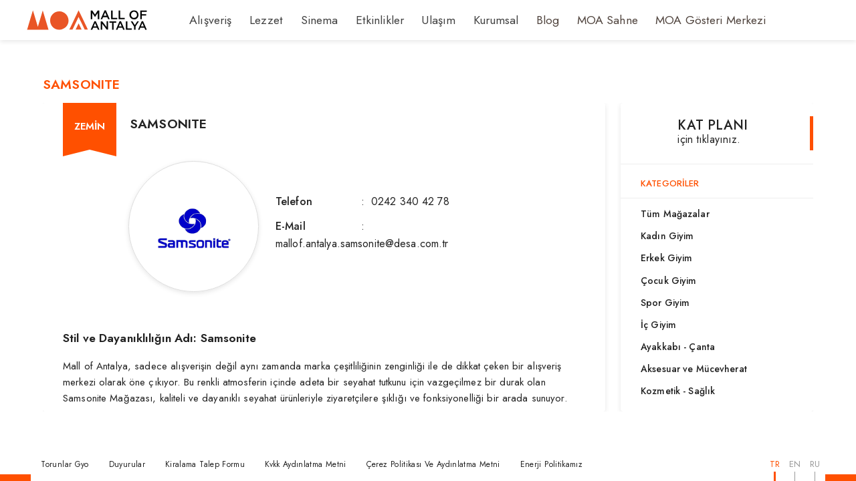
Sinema (308, 20)
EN (794, 464)
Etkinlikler (362, 20)
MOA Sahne (574, 20)
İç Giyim (658, 324)
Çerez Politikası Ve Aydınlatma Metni (433, 464)
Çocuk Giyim (668, 280)
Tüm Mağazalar (675, 213)
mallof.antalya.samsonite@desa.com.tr (362, 243)
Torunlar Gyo (64, 464)
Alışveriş (208, 20)
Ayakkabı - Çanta (678, 346)
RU (815, 464)
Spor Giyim (665, 302)
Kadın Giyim (667, 236)
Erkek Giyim (666, 258)
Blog (518, 20)
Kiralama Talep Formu (205, 464)
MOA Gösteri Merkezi (667, 20)
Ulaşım (415, 20)
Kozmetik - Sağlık (678, 390)
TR (775, 464)
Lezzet (259, 20)
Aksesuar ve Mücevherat (694, 368)
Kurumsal (468, 20)
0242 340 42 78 (410, 201)
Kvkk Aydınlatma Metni (305, 464)
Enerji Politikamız (551, 464)
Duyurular (127, 464)
